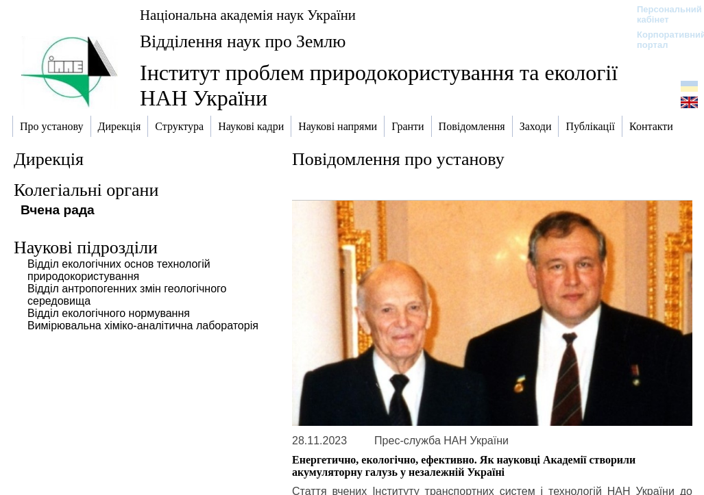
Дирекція (49, 159)
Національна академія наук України (248, 15)
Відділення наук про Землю (242, 41)
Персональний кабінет (662, 14)
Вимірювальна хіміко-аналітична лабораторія (142, 325)
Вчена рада (58, 210)
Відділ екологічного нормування (108, 313)
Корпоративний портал (662, 39)
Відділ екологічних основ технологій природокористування (118, 270)
